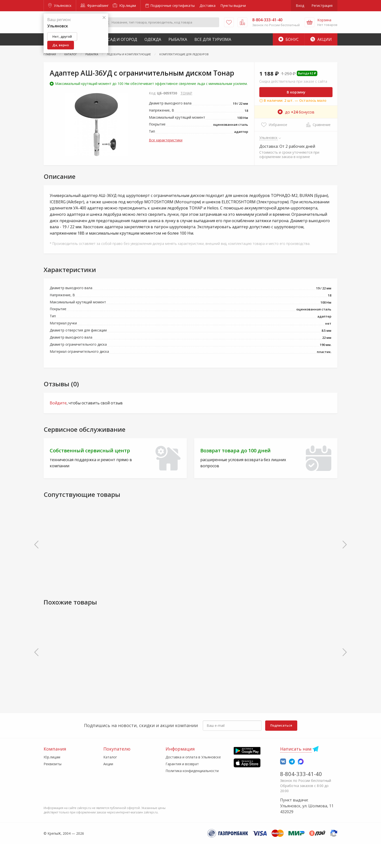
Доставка (207, 5)
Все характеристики (165, 140)
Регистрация (322, 5)
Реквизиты (52, 764)
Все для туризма (212, 39)
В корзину (296, 92)
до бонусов (296, 112)
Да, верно (60, 45)
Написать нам (295, 749)
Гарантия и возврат (182, 764)
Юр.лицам (124, 5)
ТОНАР (186, 93)
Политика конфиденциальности (192, 770)
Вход (300, 5)
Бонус (288, 39)
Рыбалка (177, 39)
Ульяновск (59, 5)
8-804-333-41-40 (301, 773)
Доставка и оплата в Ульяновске (193, 757)
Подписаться (281, 725)
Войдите (58, 403)
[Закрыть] (104, 17)
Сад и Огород (122, 39)
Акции (321, 39)
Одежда (152, 39)
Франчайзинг (95, 5)
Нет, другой (62, 36)
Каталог (110, 757)
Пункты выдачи (233, 5)
